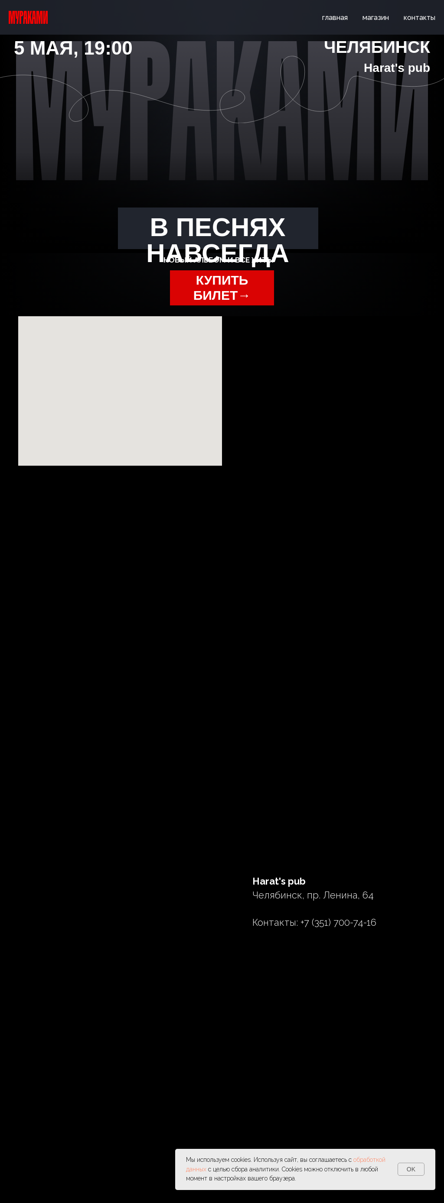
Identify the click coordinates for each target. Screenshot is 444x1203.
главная (335, 17)
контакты (419, 17)
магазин (375, 17)
